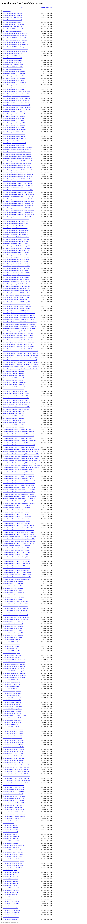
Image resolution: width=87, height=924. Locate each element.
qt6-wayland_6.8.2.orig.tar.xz (10, 894)
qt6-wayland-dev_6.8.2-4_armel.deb (11, 684)
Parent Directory (6, 11)
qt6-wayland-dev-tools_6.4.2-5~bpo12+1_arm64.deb (15, 603)
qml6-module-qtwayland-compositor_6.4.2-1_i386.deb (16, 514)
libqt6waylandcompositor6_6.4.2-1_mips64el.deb (14, 82)
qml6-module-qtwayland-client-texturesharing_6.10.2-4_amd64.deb (19, 487)
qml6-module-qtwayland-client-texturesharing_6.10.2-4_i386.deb (18, 494)
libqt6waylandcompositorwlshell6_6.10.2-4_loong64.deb (16, 246)
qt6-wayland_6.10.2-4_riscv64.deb (11, 914)
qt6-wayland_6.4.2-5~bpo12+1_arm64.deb (13, 852)
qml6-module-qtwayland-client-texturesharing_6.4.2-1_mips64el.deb (19, 440)
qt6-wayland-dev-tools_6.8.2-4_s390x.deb (13, 637)
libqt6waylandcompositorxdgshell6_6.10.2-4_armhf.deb (16, 277)
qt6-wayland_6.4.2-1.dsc (8, 823)
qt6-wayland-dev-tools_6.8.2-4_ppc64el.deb (13, 632)
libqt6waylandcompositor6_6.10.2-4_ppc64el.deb (14, 140)
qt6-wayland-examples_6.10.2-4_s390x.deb (13, 762)
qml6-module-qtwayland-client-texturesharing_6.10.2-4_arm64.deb (19, 489)
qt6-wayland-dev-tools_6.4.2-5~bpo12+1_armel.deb (15, 606)
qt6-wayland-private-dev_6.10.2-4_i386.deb (13, 809)
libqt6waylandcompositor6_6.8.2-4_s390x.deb (14, 127)
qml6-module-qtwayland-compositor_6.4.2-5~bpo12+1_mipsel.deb (19, 539)
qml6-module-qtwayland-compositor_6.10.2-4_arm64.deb (16, 565)
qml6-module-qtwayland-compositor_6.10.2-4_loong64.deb (17, 572)
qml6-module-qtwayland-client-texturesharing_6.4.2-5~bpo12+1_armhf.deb (21, 456)
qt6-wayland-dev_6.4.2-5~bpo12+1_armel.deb (14, 664)
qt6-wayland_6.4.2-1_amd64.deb (10, 825)
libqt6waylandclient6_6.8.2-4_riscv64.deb (13, 67)
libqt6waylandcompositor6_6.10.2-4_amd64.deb (14, 129)
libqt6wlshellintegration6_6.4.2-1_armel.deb (13, 375)
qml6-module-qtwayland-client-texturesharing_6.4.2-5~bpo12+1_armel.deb (21, 454)
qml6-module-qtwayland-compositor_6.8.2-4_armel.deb (16, 550)
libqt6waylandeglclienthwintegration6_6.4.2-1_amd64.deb (16, 290)
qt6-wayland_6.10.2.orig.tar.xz (10, 919)
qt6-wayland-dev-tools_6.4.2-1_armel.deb (13, 586)
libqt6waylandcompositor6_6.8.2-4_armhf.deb (14, 118)
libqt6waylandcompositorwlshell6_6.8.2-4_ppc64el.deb (16, 230)
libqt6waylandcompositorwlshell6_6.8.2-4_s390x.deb (15, 234)
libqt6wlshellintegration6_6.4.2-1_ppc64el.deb (14, 386)
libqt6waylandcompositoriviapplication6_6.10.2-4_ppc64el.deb (18, 176)
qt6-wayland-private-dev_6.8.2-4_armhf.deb (13, 791)
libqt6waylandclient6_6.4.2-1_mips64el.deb (13, 24)
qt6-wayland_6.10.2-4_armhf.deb (11, 905)
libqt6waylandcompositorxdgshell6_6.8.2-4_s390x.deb (16, 270)
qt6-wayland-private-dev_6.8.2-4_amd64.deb (13, 785)
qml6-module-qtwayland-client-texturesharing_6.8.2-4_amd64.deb (18, 469)
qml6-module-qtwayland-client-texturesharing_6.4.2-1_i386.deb (18, 438)
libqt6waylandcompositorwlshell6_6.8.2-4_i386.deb (15, 228)
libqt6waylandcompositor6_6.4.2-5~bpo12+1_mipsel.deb (16, 105)
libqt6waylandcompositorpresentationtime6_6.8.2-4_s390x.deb (18, 199)
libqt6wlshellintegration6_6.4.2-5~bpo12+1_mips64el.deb (16, 402)
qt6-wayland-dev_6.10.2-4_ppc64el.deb (12, 709)
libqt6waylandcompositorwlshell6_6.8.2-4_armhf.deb (15, 225)
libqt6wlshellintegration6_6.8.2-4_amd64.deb (13, 411)
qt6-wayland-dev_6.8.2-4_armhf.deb (11, 686)
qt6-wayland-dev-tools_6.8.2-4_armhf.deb (13, 628)
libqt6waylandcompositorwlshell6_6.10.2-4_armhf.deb (16, 241)
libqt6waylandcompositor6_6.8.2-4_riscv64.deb (14, 125)
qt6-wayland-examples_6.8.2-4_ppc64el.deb (13, 740)
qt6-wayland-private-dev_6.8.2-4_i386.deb (13, 794)
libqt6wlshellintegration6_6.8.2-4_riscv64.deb (14, 424)
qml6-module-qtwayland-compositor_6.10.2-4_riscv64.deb (17, 577)
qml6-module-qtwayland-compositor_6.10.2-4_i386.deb (16, 570)
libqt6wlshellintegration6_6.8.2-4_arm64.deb (13, 413)
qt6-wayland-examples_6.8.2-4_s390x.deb (13, 744)
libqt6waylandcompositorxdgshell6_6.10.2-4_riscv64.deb (16, 286)
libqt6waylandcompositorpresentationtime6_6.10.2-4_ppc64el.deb (18, 212)
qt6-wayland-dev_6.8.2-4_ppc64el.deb (12, 691)
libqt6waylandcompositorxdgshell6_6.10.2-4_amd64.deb (16, 272)
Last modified (45, 7)
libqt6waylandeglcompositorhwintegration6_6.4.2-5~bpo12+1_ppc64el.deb (21, 366)
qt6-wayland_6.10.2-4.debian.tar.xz (11, 896)
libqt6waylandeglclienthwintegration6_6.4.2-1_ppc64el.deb (17, 306)
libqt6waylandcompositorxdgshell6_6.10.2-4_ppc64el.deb (16, 284)
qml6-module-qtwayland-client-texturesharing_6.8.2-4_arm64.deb (18, 471)
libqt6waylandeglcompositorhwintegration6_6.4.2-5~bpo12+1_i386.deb (20, 360)
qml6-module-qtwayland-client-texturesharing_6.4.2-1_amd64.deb (18, 429)
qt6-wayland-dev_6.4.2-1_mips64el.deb (12, 650)
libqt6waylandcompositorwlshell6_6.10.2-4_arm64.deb (16, 239)
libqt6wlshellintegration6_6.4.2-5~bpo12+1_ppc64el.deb (16, 407)
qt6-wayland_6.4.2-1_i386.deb (10, 834)
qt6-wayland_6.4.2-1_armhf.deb (10, 832)
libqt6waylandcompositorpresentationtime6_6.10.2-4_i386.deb (18, 207)
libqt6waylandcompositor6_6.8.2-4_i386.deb (13, 120)
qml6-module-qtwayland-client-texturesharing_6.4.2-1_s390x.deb (18, 447)
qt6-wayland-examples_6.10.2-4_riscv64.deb (13, 760)
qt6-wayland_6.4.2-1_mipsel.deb (10, 838)
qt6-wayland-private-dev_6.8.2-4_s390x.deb (13, 800)
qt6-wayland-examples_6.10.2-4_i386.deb (13, 753)
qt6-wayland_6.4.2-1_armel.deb (10, 829)
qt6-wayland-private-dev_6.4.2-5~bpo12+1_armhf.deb (16, 771)
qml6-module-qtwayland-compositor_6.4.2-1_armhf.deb (16, 512)
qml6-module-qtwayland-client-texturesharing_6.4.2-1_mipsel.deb (18, 442)
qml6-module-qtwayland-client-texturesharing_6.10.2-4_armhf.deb (19, 492)
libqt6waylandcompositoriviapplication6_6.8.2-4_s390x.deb (17, 163)
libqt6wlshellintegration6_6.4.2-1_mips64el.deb (14, 382)
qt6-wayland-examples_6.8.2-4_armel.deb (13, 733)
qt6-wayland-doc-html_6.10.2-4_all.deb (12, 720)
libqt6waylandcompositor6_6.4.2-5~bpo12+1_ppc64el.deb (17, 107)
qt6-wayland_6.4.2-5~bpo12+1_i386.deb (12, 858)
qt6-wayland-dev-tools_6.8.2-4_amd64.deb (13, 621)
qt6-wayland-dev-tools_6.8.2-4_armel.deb (13, 626)
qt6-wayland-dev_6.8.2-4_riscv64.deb (12, 693)
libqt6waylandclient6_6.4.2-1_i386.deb (12, 22)
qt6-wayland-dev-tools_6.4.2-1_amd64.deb (13, 581)
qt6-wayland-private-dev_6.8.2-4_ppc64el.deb (14, 796)
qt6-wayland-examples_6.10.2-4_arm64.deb (13, 749)
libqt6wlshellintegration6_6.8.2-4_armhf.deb (13, 418)
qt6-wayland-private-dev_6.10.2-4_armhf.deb (13, 807)
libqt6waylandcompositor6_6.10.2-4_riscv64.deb (14, 143)
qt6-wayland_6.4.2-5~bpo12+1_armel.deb (13, 854)
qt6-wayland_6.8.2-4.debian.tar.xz (11, 872)
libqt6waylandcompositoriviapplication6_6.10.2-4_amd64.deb (17, 165)
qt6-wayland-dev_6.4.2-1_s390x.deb (11, 657)
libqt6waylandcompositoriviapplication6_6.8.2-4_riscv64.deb (17, 161)
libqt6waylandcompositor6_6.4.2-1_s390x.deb (14, 89)
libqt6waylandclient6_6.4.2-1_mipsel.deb (12, 26)
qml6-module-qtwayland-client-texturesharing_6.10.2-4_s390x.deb (19, 503)
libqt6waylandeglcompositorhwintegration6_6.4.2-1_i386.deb (17, 339)
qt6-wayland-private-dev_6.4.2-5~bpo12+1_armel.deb (16, 769)
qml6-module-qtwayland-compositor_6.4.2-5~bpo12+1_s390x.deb (18, 543)
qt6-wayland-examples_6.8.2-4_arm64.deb (13, 731)
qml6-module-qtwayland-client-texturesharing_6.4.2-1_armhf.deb (18, 436)
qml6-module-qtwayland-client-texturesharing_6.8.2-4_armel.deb (18, 474)
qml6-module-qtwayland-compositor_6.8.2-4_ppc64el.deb (16, 556)
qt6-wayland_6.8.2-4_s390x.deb (10, 892)
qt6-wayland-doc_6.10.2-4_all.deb (11, 726)
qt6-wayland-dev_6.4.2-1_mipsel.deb (11, 653)
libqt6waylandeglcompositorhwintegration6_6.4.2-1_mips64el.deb (18, 342)
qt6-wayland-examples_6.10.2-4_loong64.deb (14, 756)
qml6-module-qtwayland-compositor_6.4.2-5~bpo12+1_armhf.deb (18, 532)
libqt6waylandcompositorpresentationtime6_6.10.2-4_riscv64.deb (18, 214)
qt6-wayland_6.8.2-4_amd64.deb (10, 876)
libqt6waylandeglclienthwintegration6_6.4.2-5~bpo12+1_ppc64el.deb (19, 326)
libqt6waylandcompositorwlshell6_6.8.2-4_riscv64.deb (16, 232)
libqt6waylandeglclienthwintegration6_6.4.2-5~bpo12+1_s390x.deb (19, 328)
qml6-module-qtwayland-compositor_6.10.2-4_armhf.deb (16, 568)
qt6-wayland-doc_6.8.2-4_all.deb (10, 724)
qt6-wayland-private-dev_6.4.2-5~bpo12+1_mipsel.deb (16, 778)
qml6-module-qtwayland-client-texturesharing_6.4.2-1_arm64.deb (18, 431)
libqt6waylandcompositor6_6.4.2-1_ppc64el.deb (14, 87)
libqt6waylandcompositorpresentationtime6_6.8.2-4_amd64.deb (18, 183)
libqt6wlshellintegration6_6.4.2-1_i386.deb (13, 380)
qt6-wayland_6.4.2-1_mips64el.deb (11, 836)
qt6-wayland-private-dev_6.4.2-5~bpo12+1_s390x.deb (16, 782)
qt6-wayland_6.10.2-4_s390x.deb (11, 917)
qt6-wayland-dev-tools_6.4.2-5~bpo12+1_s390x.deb (15, 619)
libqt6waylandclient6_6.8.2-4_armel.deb (12, 58)
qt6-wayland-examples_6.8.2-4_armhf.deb (13, 735)
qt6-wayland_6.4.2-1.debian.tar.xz (11, 820)
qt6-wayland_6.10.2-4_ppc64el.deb (11, 912)
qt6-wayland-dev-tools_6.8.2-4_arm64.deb (13, 624)
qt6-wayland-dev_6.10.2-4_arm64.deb (12, 700)
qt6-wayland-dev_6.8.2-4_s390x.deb (11, 695)
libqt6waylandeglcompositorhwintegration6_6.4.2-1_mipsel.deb (18, 344)
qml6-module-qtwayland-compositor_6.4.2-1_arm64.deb (16, 507)
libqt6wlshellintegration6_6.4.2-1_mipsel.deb (13, 384)
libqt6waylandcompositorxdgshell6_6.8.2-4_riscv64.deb (16, 268)
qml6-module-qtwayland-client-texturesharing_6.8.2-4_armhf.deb (18, 476)
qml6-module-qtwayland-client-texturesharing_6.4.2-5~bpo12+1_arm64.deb (21, 451)
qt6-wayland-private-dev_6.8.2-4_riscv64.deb (13, 798)
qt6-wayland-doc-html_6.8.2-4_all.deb (12, 718)
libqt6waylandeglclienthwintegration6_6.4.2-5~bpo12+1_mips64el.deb (19, 322)
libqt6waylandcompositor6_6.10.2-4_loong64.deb (14, 138)
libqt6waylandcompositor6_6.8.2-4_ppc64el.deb (14, 122)
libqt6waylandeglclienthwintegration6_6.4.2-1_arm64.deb (16, 292)
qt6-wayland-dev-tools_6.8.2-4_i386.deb (12, 630)
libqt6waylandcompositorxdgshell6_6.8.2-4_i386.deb (15, 263)
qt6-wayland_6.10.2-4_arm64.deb (11, 903)
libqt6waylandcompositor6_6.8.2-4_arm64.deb (14, 114)
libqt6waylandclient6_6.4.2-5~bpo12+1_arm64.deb (15, 35)
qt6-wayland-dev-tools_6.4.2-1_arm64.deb (13, 583)
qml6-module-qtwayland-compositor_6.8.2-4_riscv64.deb (16, 559)
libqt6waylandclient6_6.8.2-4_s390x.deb (12, 69)
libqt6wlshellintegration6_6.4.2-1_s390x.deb (13, 389)
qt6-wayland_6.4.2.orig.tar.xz (10, 870)
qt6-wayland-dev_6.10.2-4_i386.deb (11, 704)
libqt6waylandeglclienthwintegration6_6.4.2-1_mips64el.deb (17, 301)
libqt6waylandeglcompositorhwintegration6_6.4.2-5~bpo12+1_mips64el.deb (21, 362)
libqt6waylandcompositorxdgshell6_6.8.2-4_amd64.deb (16, 254)
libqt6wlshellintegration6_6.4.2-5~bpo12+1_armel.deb (16, 395)
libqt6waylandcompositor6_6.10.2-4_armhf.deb (14, 134)
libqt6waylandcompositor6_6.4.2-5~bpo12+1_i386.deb (16, 100)
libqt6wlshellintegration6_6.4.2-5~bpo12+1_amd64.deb (16, 391)
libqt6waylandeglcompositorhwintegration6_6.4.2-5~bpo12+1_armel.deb (20, 355)
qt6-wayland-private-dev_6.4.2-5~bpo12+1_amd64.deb (16, 764)
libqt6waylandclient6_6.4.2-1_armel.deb (12, 17)
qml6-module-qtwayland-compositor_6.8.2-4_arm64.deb (16, 547)
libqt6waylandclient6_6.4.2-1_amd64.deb (12, 13)
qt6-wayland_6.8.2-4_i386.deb (10, 885)
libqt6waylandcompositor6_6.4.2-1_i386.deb (13, 80)
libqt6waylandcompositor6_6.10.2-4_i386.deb (14, 136)
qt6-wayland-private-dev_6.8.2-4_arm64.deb (13, 787)
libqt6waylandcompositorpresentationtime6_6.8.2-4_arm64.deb (18, 185)
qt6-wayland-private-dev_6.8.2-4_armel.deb (13, 789)
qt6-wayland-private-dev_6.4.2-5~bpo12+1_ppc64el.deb (16, 780)
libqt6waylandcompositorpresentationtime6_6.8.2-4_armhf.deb (18, 190)
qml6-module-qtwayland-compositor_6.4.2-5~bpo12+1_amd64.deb (19, 525)
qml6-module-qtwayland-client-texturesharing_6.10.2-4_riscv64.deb (19, 501)
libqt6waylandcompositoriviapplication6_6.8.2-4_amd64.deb (17, 147)
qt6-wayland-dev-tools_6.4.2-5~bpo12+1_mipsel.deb (15, 615)
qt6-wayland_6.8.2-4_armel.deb (10, 881)
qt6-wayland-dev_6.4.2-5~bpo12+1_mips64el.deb (14, 671)
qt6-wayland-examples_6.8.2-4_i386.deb (12, 738)
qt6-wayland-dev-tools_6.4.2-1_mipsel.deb (13, 594)
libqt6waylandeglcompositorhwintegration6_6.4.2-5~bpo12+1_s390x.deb (20, 369)
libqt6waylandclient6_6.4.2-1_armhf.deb (12, 20)
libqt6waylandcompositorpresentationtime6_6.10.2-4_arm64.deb (18, 203)
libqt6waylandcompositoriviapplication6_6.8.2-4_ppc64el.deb (17, 158)
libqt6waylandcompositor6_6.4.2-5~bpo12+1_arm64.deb (16, 93)
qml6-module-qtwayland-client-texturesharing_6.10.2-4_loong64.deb (19, 496)
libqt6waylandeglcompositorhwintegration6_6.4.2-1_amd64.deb (18, 331)
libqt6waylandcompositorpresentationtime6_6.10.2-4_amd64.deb (18, 201)
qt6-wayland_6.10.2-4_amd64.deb (11, 901)
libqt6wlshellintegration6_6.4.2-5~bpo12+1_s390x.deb (16, 409)
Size (51, 7)
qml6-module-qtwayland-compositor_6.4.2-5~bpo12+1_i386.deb (18, 534)
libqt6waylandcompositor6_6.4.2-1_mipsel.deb (14, 84)
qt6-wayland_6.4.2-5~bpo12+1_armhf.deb (13, 856)
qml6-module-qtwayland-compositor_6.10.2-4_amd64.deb (16, 563)
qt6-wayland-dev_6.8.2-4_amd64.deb (11, 679)
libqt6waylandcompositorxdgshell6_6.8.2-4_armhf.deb (16, 261)
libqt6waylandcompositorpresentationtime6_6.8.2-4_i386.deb (17, 192)
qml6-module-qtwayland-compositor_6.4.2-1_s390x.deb (16, 523)
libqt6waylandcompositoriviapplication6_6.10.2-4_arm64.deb (17, 167)
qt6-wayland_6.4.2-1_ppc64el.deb (11, 841)
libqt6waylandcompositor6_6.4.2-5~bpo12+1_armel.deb (16, 96)
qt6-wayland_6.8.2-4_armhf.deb (10, 883)
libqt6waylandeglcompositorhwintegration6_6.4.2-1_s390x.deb (18, 348)
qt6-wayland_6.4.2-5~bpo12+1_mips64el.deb (13, 861)
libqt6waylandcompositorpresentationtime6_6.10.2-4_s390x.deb (18, 216)
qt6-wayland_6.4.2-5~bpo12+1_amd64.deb (13, 849)
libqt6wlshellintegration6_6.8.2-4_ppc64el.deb (14, 422)
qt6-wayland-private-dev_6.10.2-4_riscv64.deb (14, 816)
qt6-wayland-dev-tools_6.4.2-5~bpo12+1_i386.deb (15, 610)
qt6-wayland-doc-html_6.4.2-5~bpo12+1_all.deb (14, 715)
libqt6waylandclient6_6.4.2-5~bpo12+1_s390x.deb (15, 51)
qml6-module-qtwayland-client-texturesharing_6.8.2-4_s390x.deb (18, 485)
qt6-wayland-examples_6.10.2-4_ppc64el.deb (13, 758)
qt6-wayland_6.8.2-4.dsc (8, 874)
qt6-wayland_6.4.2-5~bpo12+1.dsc (11, 847)
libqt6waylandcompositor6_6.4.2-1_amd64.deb (14, 71)
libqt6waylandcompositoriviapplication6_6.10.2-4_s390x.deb (17, 181)
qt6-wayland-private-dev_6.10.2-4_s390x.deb (13, 818)
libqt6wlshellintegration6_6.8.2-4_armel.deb (13, 416)
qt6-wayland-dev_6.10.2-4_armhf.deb (12, 702)
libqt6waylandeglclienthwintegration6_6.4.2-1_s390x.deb (16, 308)
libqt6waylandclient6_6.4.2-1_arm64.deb (12, 15)
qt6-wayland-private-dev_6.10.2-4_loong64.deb (14, 811)
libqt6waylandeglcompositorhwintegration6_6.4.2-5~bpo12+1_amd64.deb (20, 351)
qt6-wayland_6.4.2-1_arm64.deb (10, 827)
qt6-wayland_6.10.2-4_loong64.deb (11, 910)
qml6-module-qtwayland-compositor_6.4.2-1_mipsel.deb (16, 518)
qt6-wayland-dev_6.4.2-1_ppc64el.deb (12, 655)
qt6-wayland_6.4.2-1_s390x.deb (10, 843)
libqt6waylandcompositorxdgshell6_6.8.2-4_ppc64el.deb (16, 266)
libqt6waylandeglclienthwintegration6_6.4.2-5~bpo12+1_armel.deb (19, 315)
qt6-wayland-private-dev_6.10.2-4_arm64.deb (14, 805)
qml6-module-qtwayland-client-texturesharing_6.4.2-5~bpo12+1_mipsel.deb (21, 462)
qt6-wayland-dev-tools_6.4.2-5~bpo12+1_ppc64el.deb (16, 617)
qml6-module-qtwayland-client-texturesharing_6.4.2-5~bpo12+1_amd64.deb (21, 449)
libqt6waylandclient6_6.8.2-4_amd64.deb (12, 53)
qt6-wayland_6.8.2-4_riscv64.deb (11, 890)
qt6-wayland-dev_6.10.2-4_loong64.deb (12, 706)
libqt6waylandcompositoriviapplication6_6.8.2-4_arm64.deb (17, 149)
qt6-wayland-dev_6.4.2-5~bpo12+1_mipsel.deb (14, 673)
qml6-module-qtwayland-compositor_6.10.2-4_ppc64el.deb (17, 574)
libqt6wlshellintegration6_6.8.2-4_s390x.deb (13, 427)
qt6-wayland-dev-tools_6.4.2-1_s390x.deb (13, 599)
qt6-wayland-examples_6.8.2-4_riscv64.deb (13, 742)
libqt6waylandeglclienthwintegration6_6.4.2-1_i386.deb (16, 299)
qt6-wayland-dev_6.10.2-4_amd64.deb (12, 697)
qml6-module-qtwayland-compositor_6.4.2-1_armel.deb (16, 509)
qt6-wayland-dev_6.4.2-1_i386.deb (11, 648)
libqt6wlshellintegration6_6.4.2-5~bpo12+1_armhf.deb (16, 398)
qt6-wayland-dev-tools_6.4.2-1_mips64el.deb (13, 592)
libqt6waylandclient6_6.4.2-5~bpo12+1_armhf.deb (15, 40)
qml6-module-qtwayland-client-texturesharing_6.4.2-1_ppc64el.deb (19, 445)
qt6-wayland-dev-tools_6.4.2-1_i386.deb (12, 590)
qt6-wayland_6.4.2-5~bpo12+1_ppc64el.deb (13, 865)
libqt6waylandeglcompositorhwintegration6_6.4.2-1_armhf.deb (18, 337)
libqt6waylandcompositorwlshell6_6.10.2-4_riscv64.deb (16, 250)
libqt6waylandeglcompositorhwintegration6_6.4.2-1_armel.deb (18, 335)
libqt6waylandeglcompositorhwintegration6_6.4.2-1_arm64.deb (18, 333)
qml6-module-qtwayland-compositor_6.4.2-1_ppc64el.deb (16, 521)
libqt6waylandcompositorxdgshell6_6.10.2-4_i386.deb (16, 279)
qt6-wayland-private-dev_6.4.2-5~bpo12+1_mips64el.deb (16, 776)
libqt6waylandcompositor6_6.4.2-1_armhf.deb (14, 78)
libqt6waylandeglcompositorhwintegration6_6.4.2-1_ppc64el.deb (18, 346)
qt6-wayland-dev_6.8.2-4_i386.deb (11, 688)
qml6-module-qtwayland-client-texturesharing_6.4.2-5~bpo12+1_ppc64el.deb (21, 465)
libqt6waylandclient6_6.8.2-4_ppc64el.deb (13, 64)
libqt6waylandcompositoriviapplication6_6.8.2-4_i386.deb (17, 156)
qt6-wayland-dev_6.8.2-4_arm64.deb (11, 682)
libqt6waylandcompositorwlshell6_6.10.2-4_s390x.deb (16, 252)
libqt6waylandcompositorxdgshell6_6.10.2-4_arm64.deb (16, 275)
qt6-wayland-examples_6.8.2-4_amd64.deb (13, 729)
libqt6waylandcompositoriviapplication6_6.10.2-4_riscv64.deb (18, 178)
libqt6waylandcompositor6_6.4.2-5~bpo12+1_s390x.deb (16, 109)
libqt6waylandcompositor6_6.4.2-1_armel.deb (14, 76)
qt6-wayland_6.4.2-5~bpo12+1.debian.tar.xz (13, 845)
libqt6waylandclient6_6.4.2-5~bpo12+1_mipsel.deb (15, 46)
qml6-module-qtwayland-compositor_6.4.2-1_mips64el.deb (17, 516)
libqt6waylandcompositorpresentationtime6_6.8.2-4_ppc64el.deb (18, 194)
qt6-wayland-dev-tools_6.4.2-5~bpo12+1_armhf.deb (15, 608)
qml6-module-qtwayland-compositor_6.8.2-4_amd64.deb (16, 545)
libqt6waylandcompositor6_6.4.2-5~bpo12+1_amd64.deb (16, 91)
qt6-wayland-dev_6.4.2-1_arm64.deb (11, 641)
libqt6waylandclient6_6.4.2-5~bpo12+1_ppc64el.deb (15, 49)
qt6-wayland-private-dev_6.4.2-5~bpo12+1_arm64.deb (16, 767)
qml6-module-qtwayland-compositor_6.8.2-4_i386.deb (16, 554)
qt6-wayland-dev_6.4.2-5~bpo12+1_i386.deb (13, 668)
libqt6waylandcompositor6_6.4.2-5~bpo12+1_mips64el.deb (17, 102)
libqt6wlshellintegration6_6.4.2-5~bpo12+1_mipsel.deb (16, 404)
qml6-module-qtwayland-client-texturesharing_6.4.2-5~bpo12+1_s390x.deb (21, 467)
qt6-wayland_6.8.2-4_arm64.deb (10, 879)
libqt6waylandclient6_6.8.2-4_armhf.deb (12, 60)
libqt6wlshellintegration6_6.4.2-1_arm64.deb (13, 373)
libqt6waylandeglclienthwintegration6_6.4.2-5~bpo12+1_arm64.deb (19, 313)
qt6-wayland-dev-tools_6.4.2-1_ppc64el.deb (13, 597)
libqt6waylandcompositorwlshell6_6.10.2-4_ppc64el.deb (16, 248)
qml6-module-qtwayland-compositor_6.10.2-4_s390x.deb (16, 579)
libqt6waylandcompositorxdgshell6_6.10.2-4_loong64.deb (16, 281)
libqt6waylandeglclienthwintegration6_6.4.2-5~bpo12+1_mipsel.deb (19, 324)
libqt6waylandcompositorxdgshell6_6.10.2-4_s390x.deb (16, 288)
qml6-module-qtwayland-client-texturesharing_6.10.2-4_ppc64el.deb (19, 498)
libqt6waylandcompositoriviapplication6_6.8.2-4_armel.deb (17, 152)
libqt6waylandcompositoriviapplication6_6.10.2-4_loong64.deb (18, 174)
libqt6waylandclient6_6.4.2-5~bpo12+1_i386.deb (14, 42)
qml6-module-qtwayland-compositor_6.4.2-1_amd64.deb (16, 505)
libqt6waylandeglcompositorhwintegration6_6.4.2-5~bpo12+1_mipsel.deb (20, 364)
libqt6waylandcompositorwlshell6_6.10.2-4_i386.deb (15, 243)
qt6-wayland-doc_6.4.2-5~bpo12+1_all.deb (13, 722)
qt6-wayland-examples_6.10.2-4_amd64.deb (13, 747)
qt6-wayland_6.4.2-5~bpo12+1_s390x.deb (13, 867)
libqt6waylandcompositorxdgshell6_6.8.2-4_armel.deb (16, 259)
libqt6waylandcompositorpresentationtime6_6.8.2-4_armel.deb (18, 187)
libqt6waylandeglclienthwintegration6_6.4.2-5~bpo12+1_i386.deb (18, 319)
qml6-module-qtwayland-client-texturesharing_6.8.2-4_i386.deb (18, 478)
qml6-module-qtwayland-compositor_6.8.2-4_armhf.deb (16, 552)
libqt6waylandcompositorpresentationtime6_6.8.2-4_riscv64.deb (18, 196)
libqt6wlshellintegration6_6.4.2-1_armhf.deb (13, 377)
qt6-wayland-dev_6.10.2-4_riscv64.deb (12, 711)
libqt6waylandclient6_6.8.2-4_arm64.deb (12, 55)
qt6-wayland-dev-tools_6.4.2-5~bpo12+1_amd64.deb (15, 601)
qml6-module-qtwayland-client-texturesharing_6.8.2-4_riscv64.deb (19, 483)
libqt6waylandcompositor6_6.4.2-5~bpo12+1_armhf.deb (16, 98)
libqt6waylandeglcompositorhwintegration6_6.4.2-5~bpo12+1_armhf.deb (20, 357)
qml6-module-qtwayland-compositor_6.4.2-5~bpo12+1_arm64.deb (19, 527)
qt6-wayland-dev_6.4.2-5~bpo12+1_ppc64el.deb (14, 675)
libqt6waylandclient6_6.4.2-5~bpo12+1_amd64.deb (15, 33)
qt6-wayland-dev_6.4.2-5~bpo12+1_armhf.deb (14, 666)
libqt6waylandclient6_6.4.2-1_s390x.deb (12, 31)
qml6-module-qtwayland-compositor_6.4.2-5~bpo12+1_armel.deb (18, 530)
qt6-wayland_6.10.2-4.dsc (9, 899)
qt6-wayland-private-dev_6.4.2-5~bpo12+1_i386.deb (15, 773)
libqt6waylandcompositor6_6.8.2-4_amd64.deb (14, 111)
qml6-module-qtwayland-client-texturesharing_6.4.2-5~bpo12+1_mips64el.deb (21, 460)
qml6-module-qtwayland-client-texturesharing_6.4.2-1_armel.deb (18, 433)
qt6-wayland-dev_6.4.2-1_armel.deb (11, 644)
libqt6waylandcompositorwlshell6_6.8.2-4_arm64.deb (15, 221)
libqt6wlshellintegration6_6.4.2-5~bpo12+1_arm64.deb (16, 393)
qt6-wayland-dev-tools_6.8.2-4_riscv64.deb (13, 635)
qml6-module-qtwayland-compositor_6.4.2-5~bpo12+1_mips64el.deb (19, 536)
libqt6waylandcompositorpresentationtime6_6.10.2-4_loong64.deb (18, 210)
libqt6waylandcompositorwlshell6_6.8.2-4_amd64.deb (16, 219)
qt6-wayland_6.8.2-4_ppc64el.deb (11, 888)
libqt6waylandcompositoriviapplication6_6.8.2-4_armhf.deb (17, 154)
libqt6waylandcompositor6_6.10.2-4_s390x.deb (14, 145)
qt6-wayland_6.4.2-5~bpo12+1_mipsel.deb (13, 863)
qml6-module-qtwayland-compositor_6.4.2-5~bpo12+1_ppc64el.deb (19, 541)
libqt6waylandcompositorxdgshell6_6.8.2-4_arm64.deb (16, 257)
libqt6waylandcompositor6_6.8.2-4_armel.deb (14, 116)
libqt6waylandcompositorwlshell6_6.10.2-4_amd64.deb (16, 237)
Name (21, 7)
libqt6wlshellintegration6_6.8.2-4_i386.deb (13, 420)
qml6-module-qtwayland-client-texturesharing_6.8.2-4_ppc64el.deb (19, 480)
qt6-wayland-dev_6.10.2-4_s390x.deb (12, 713)
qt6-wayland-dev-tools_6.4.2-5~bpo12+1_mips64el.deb (16, 612)
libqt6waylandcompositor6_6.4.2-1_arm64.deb (14, 73)
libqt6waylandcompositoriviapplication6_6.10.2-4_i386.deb (17, 172)
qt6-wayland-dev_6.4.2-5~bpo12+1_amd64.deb (14, 659)
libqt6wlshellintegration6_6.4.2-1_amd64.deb (13, 371)
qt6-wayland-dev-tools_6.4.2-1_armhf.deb (13, 588)
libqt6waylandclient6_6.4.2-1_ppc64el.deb (13, 29)
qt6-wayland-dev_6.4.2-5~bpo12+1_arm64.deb (14, 662)
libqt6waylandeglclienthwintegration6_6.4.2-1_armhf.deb (16, 297)
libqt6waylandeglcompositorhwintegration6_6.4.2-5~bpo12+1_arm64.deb (20, 353)
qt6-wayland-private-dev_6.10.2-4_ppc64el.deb (14, 814)
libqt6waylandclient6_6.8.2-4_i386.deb (12, 62)
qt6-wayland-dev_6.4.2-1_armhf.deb (11, 646)
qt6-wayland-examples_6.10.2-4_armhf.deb (13, 751)
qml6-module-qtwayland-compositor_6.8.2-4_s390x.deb (16, 561)
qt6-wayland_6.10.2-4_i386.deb (10, 908)
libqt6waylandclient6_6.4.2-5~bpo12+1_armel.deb (15, 37)
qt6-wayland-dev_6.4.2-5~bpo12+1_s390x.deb (14, 677)
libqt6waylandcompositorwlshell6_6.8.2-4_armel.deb (15, 223)
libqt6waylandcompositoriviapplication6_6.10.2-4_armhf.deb (17, 169)
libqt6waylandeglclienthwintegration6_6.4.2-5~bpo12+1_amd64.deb (19, 310)
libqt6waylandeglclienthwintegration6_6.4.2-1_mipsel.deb (16, 304)
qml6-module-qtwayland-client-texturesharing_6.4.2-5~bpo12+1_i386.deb (20, 458)
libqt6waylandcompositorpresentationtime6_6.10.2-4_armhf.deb (18, 205)
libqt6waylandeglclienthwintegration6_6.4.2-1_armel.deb (16, 295)
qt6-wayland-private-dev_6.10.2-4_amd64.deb (14, 803)
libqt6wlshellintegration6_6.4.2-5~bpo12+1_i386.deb (15, 400)
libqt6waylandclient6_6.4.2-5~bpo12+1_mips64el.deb (15, 44)
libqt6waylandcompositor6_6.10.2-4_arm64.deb (14, 131)
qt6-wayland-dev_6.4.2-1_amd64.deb (11, 639)
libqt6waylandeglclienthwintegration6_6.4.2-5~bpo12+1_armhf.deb (19, 317)
